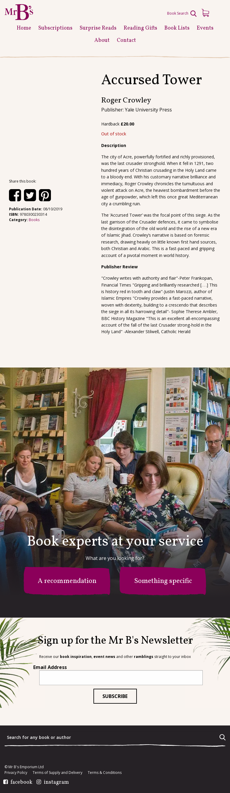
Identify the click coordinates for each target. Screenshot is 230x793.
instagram (56, 782)
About (102, 40)
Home (24, 28)
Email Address (50, 667)
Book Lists (177, 28)
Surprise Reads (98, 28)
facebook (21, 782)
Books (34, 219)
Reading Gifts (140, 28)
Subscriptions (55, 28)
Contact (126, 40)
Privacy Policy (15, 772)
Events (205, 28)
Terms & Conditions (105, 772)
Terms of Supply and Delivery (57, 772)
